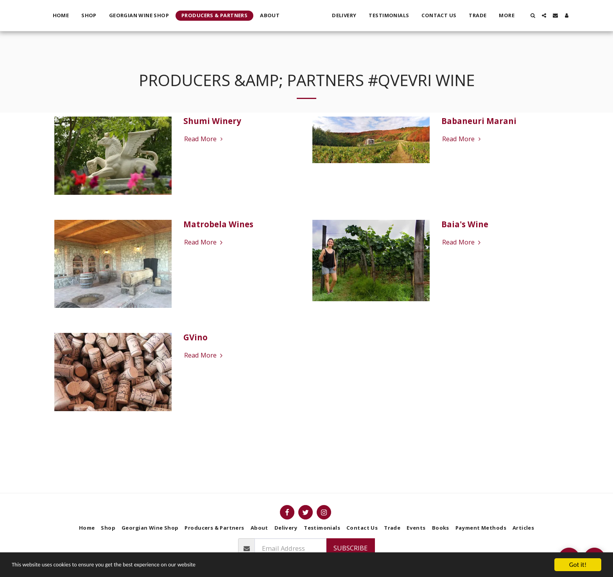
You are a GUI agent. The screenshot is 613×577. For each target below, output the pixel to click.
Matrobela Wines (218, 224)
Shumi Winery (212, 120)
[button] (548, 15)
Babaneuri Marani (478, 120)
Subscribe (350, 547)
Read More (204, 139)
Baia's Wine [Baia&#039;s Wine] (464, 224)
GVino (195, 337)
